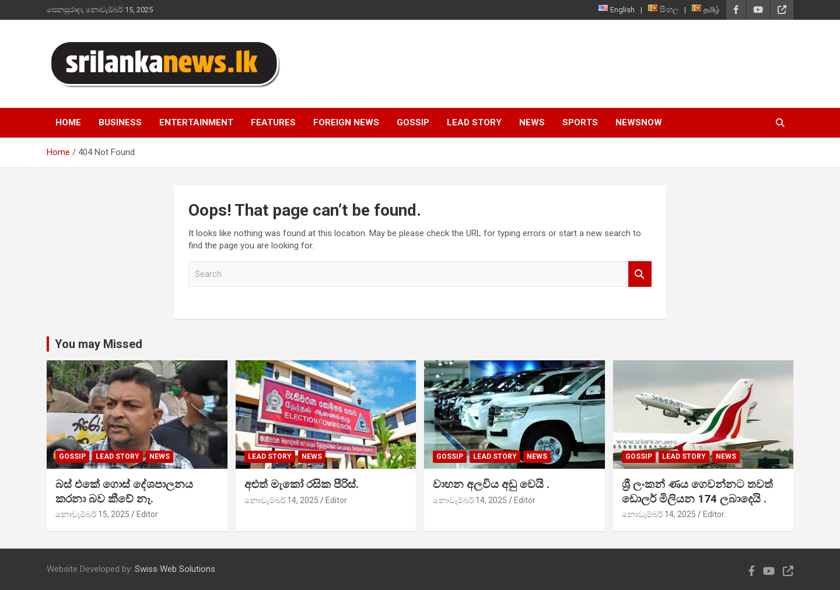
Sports (580, 122)
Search (640, 274)
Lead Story (474, 122)
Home (68, 122)
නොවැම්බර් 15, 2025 (92, 514)
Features (273, 122)
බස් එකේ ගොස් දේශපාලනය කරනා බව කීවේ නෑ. (124, 491)
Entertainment (196, 122)
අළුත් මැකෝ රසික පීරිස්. (301, 484)
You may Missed (98, 344)
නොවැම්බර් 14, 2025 (281, 500)
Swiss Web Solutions (175, 569)
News (532, 122)
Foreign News (346, 122)
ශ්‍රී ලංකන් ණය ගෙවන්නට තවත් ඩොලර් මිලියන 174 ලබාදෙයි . (697, 491)
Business (120, 122)
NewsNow (638, 122)
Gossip (413, 122)
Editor (147, 514)
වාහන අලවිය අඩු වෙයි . (491, 484)
